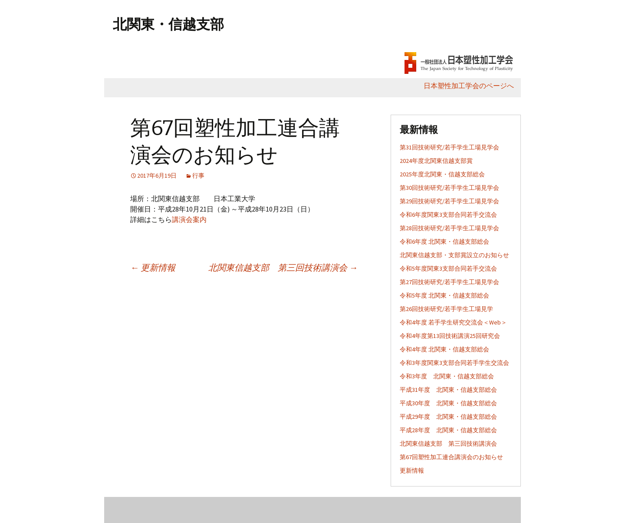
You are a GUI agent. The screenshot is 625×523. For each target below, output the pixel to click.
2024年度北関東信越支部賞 (436, 161)
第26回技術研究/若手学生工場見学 (446, 309)
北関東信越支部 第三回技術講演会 (283, 267)
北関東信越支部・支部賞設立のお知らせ (454, 255)
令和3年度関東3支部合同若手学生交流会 (454, 363)
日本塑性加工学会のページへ (472, 85)
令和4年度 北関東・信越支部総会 (444, 349)
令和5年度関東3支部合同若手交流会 (448, 268)
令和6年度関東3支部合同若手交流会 (448, 214)
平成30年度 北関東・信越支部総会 (448, 403)
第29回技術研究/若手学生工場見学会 (449, 201)
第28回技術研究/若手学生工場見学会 (449, 228)
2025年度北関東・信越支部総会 (442, 174)
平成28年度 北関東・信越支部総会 (448, 430)
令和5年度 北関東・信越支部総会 (444, 295)
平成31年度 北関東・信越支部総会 (448, 390)
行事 (198, 175)
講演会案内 (189, 219)
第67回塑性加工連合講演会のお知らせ (451, 457)
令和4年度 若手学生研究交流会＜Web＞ (453, 322)
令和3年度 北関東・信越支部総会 (447, 376)
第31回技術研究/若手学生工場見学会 (449, 147)
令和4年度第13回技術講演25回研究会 (450, 336)
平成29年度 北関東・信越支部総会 (448, 416)
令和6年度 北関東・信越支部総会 (444, 241)
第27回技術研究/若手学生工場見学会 (449, 282)
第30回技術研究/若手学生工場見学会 (449, 188)
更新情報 (152, 267)
